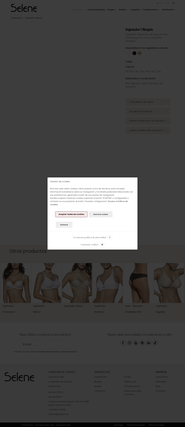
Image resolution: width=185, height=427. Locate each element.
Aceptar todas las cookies (71, 214)
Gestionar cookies (100, 214)
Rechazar (64, 225)
